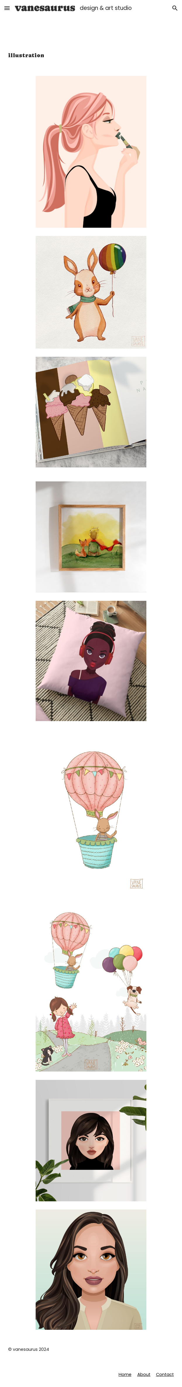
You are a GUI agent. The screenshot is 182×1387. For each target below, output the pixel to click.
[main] (91, 55)
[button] (7, 8)
